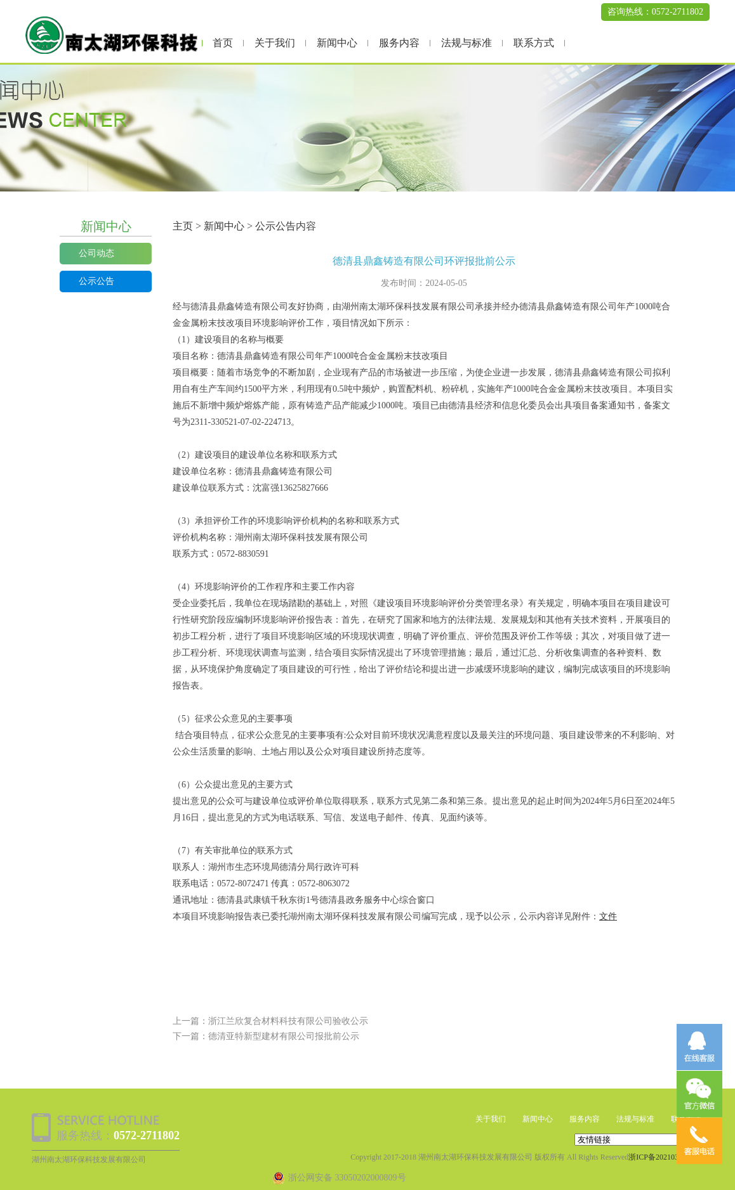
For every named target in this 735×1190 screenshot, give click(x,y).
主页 (183, 226)
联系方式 (533, 42)
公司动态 (96, 253)
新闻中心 (337, 42)
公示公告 (96, 281)
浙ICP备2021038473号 (664, 1157)
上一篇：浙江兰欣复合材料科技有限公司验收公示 (270, 1021)
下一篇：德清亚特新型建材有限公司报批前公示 (266, 1036)
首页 (223, 42)
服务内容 (399, 42)
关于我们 (275, 42)
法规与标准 (466, 42)
